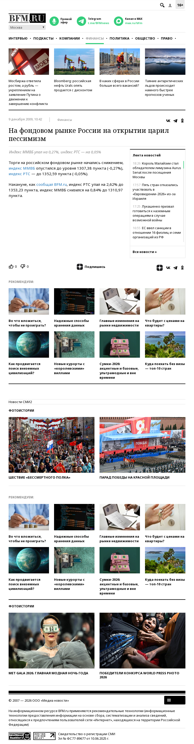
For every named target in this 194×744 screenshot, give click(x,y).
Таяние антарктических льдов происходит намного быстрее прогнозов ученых (164, 88)
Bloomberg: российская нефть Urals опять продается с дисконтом (73, 85)
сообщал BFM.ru (51, 184)
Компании (69, 38)
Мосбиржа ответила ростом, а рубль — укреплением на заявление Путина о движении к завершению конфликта (28, 92)
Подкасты (43, 38)
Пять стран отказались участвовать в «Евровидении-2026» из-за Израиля (155, 192)
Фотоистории (21, 410)
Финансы (95, 38)
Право (167, 38)
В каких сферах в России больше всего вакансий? (119, 83)
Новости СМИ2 (20, 402)
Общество (145, 38)
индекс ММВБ (22, 168)
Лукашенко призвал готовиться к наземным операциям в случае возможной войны (153, 213)
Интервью (18, 38)
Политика (119, 38)
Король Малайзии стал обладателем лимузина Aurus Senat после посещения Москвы (157, 170)
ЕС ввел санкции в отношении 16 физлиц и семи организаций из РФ (157, 232)
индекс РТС (19, 173)
